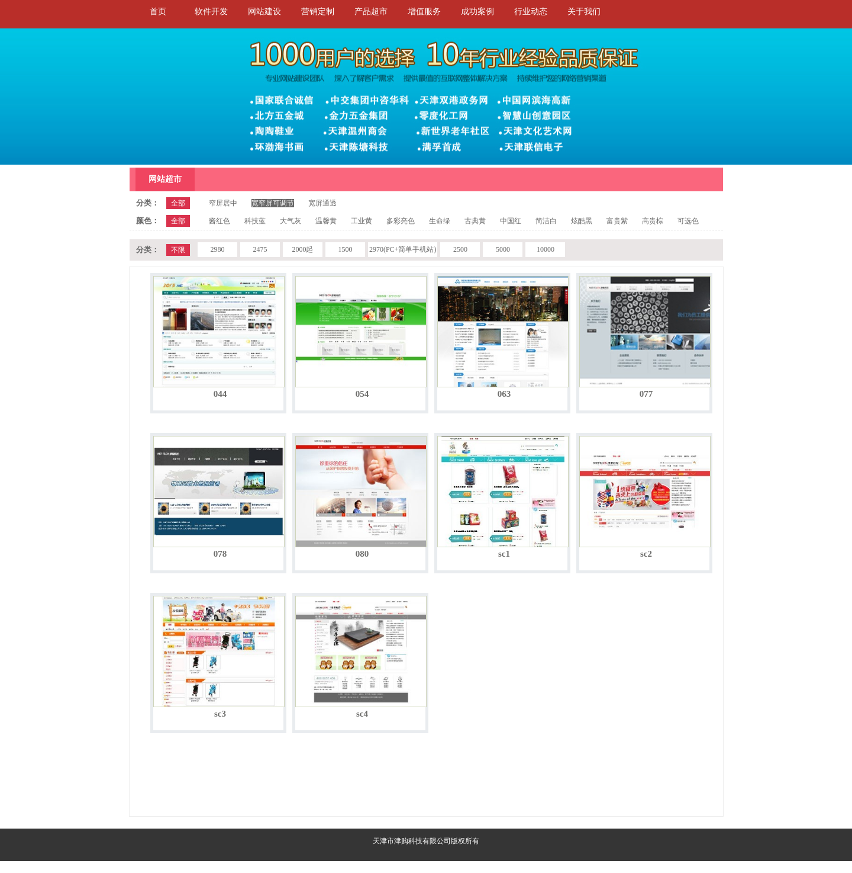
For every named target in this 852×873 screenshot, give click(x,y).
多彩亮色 (400, 221)
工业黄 (361, 221)
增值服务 (424, 11)
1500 (345, 249)
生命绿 (439, 221)
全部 (178, 203)
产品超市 (371, 11)
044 (220, 394)
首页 (158, 11)
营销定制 (317, 11)
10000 (545, 249)
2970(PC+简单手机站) (402, 249)
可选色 (688, 221)
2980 (217, 249)
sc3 (220, 713)
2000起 (302, 249)
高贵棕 (652, 221)
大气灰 (290, 221)
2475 (260, 249)
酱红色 (219, 221)
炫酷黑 (581, 221)
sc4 (362, 713)
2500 (460, 249)
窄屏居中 (223, 203)
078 (220, 554)
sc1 (504, 554)
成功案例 (477, 11)
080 (362, 554)
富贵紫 (617, 221)
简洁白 (546, 221)
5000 (503, 249)
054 (362, 394)
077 (646, 394)
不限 (178, 250)
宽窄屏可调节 (272, 203)
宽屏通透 (322, 203)
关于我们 (584, 11)
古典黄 (475, 221)
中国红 (510, 221)
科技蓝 (255, 221)
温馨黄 (326, 221)
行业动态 (530, 11)
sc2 (646, 554)
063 (504, 394)
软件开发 (211, 11)
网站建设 (264, 11)
